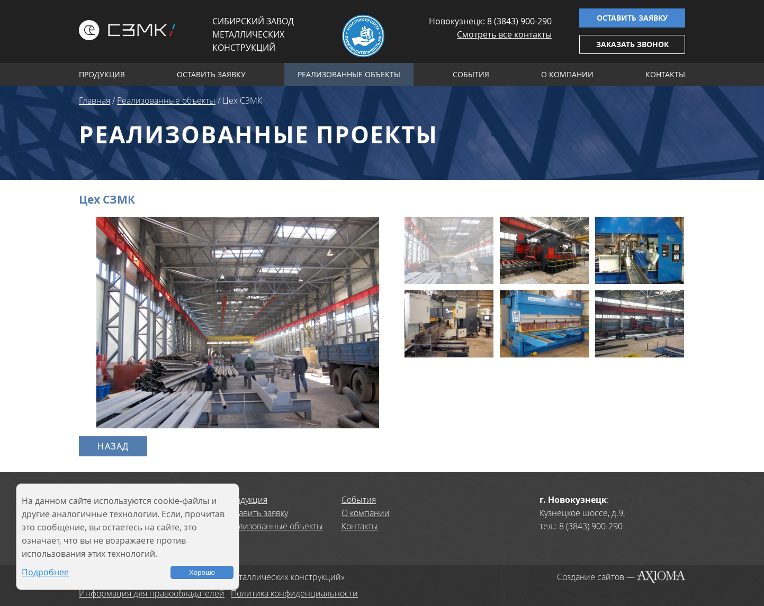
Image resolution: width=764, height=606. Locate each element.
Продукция (102, 74)
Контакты (665, 74)
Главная (94, 100)
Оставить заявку (632, 18)
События (471, 74)
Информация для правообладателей (151, 593)
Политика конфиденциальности (294, 593)
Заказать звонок (632, 44)
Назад (113, 446)
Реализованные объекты (349, 74)
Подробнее (45, 572)
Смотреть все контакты (504, 34)
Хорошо (202, 572)
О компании (567, 74)
